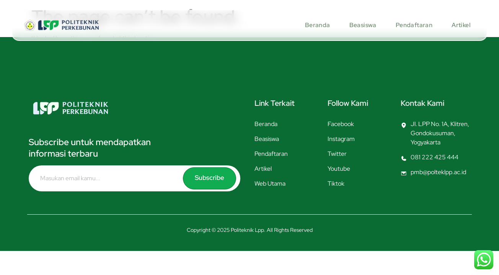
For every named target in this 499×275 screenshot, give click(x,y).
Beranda (316, 25)
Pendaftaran (413, 25)
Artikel (460, 25)
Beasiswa (362, 25)
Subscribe (210, 177)
